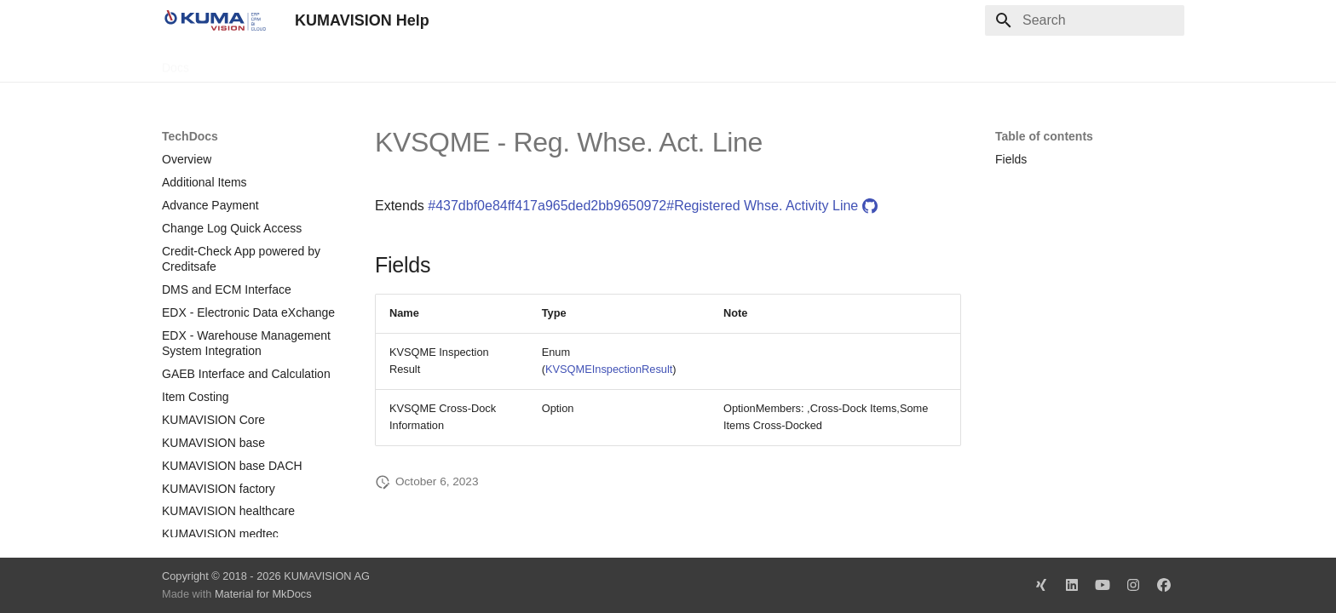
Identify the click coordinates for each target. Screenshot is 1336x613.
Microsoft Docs (407, 62)
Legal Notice (500, 62)
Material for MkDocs (263, 593)
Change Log (314, 62)
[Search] (1084, 20)
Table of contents (1044, 136)
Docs (175, 62)
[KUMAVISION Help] (214, 20)
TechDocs (236, 62)
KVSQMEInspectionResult (608, 369)
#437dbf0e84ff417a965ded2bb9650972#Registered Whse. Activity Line (652, 205)
